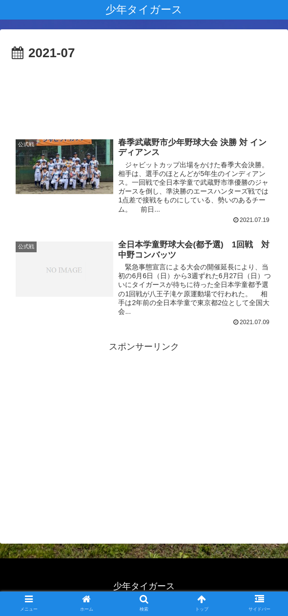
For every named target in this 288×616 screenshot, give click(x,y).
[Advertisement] (144, 93)
